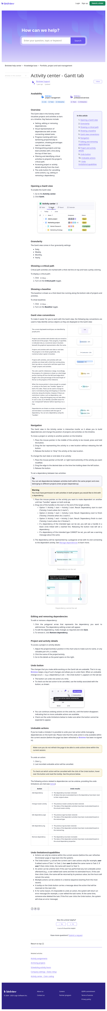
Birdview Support (43, 81)
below (52, 784)
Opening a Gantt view (89, 120)
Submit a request (75, 935)
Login (77, 3)
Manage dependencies (68, 542)
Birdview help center (13, 65)
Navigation (84, 138)
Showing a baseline (88, 131)
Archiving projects (38, 963)
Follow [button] (98, 81)
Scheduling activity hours (41, 967)
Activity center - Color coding (42, 976)
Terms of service (87, 995)
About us (40, 991)
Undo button (85, 154)
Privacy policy (86, 999)
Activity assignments (39, 958)
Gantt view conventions (89, 134)
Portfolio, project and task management (56, 65)
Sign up (85, 3)
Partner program (65, 995)
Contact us (41, 995)
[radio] (61, 924)
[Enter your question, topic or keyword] (46, 40)
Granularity (84, 123)
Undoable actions (88, 158)
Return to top (37, 943)
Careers (62, 991)
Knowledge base (30, 65)
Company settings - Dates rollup (44, 972)
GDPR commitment (88, 991)
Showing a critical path (89, 127)
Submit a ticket (97, 3)
